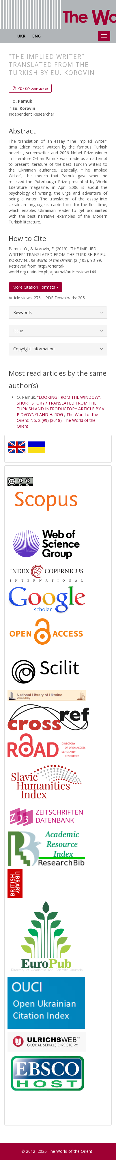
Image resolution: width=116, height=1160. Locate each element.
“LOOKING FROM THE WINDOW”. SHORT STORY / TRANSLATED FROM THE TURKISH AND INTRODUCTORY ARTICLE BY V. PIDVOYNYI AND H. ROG (61, 405)
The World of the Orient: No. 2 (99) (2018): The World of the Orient (57, 420)
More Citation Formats (35, 287)
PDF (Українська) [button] (32, 88)
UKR (21, 36)
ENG (36, 36)
